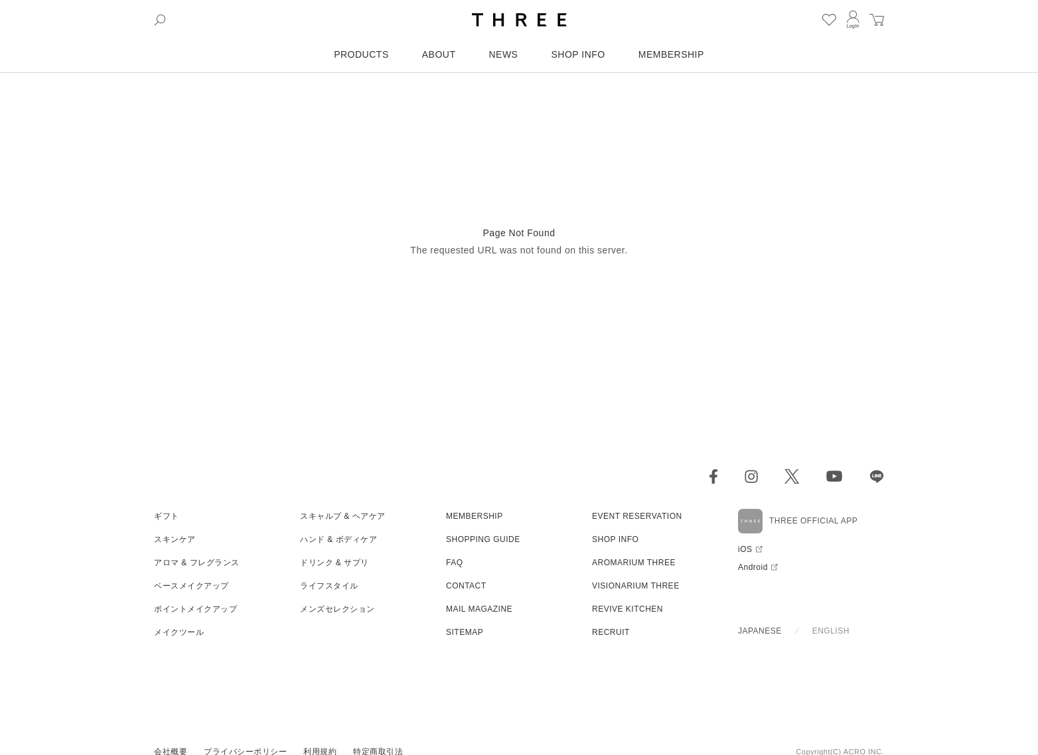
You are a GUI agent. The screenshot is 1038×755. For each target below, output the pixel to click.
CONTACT (466, 585)
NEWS (503, 54)
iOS (745, 549)
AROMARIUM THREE (634, 562)
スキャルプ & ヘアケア (343, 516)
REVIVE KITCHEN (627, 609)
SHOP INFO (578, 54)
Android (753, 567)
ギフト (166, 516)
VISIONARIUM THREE (636, 585)
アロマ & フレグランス (197, 562)
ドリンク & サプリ (334, 562)
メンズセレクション (337, 609)
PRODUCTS (361, 54)
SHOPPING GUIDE (483, 539)
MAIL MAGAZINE (479, 609)
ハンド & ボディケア (338, 539)
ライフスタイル (329, 585)
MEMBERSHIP (671, 54)
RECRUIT (611, 632)
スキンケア (175, 539)
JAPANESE (760, 631)
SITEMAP (464, 632)
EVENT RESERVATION (637, 516)
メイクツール (179, 632)
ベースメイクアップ (191, 585)
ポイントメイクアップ (195, 609)
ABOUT (439, 54)
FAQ (454, 562)
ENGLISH (831, 631)
